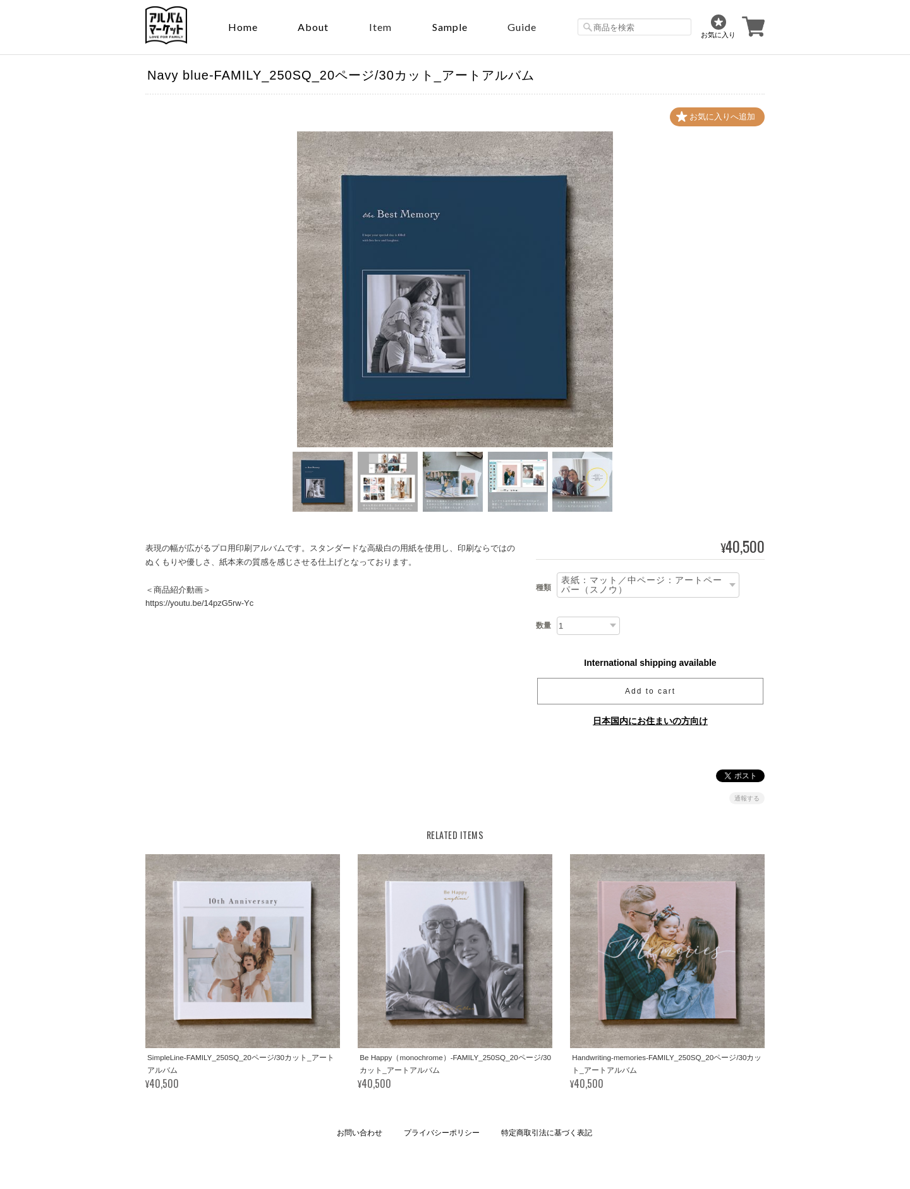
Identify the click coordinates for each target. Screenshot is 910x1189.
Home (243, 27)
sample (450, 27)
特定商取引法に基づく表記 (546, 1132)
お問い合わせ (359, 1132)
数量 (543, 625)
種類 (543, 587)
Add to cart (650, 691)
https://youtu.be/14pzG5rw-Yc (199, 603)
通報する (747, 798)
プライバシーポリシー (442, 1132)
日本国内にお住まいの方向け (650, 721)
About (313, 27)
